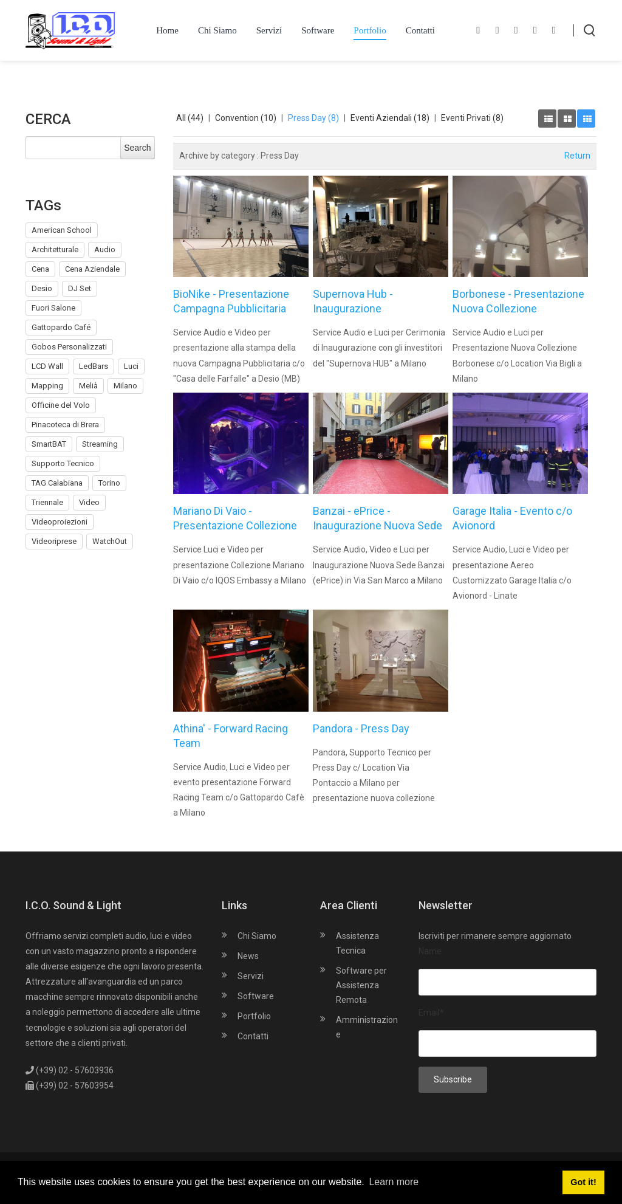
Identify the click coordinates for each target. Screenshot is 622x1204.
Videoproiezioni (59, 521)
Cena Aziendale (92, 268)
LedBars (93, 366)
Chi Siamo (257, 936)
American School (62, 230)
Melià (88, 385)
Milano (125, 385)
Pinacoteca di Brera (65, 424)
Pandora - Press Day (361, 728)
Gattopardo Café (61, 327)
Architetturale (55, 249)
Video (89, 502)
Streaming (100, 444)
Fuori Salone (53, 307)
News (248, 956)
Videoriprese (54, 541)
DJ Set (79, 288)
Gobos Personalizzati (69, 346)
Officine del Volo (61, 405)
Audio (104, 249)
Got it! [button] (583, 1182)
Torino (109, 482)
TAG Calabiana (57, 482)
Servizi (251, 976)
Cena (40, 268)
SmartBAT (49, 444)
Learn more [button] (394, 1182)
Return (577, 155)
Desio (42, 288)
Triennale (47, 502)
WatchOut (109, 541)
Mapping (47, 385)
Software (256, 996)
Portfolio (254, 1016)
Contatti (253, 1036)
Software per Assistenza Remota (361, 985)
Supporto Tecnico (63, 463)
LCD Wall (47, 366)
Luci (131, 366)
